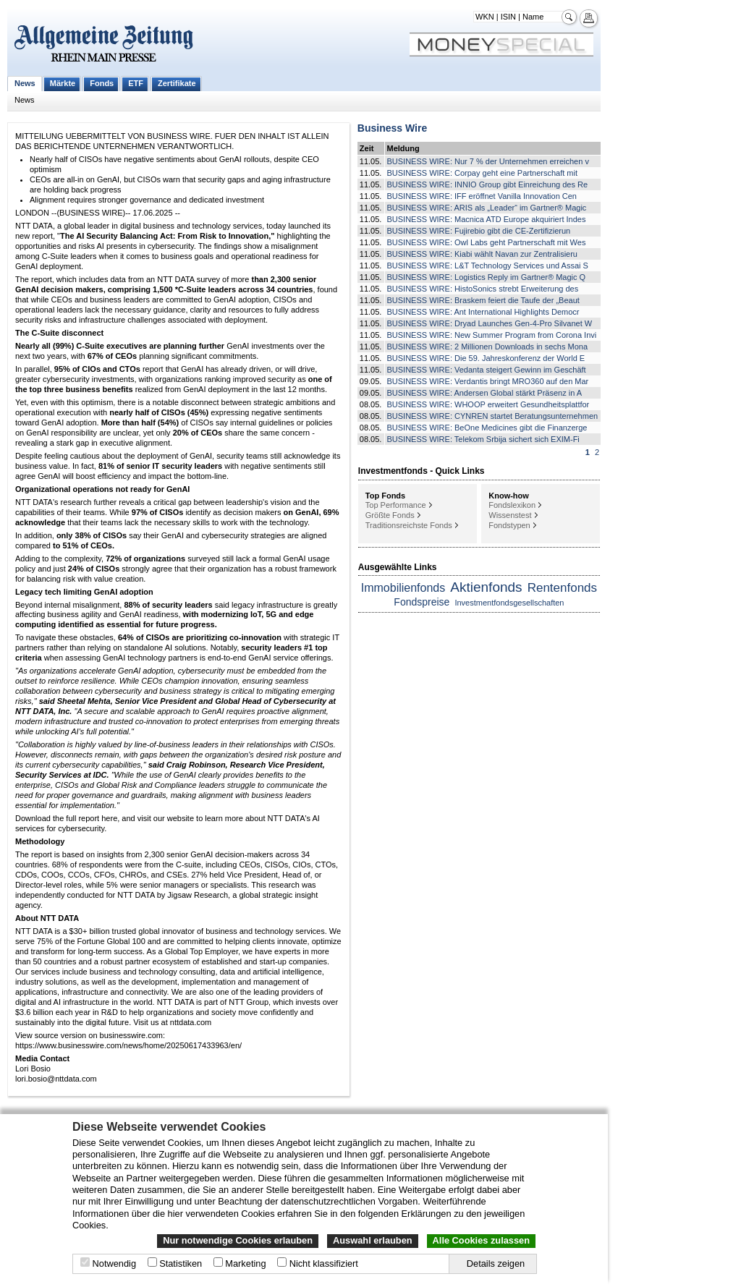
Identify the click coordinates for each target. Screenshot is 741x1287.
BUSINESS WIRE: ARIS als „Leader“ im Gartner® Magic (487, 207)
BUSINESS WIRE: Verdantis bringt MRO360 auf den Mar (488, 381)
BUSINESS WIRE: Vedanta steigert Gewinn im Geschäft (486, 369)
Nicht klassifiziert (323, 1263)
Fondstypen (509, 525)
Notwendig (114, 1263)
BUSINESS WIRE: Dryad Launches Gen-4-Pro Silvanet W (490, 323)
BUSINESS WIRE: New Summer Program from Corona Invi (492, 335)
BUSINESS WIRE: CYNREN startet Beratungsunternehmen (492, 416)
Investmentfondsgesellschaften (509, 602)
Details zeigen (496, 1263)
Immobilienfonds (403, 588)
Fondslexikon (511, 505)
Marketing (245, 1263)
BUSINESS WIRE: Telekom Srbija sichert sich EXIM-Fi (483, 439)
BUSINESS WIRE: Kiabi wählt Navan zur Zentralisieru (482, 254)
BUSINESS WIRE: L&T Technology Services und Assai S (487, 265)
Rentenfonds (562, 588)
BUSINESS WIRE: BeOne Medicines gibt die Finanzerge (487, 427)
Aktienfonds (486, 587)
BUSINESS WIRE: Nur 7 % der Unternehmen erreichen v (488, 161)
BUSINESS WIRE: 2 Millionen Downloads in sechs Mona (487, 346)
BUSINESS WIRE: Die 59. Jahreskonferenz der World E (486, 358)
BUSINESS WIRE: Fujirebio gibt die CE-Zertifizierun (479, 230)
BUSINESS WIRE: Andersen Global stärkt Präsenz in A (485, 392)
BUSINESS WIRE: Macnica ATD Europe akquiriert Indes (486, 219)
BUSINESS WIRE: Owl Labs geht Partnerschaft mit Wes (486, 242)
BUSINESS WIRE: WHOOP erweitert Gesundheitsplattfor (488, 404)
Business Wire (392, 128)
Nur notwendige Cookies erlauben (238, 1240)
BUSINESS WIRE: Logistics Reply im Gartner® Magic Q (486, 277)
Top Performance (395, 505)
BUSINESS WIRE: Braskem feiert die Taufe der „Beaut (483, 300)
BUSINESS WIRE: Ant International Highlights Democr (483, 311)
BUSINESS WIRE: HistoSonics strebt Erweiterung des (483, 288)
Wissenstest (509, 515)
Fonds (102, 83)
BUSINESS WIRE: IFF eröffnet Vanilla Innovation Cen (482, 196)
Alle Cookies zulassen (481, 1240)
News (24, 83)
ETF (135, 83)
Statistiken (180, 1263)
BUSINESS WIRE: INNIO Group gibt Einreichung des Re (487, 184)
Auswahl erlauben (372, 1240)
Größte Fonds (390, 515)
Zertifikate (177, 83)
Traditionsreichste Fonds (408, 525)
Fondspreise (421, 602)
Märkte (62, 83)
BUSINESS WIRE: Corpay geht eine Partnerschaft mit (482, 173)
